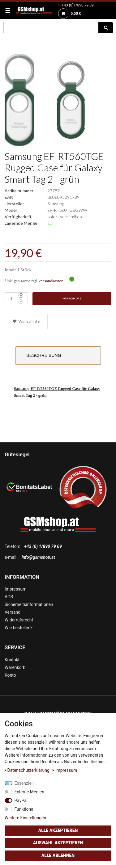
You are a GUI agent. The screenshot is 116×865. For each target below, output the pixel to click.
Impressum (15, 589)
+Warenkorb (71, 298)
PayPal (21, 800)
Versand (12, 612)
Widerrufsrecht (19, 619)
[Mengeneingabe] (11, 298)
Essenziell (24, 783)
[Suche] (106, 27)
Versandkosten (50, 281)
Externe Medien (29, 791)
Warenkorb (15, 667)
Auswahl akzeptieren (58, 842)
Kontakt (12, 659)
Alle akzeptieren (58, 830)
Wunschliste (26, 321)
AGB (9, 596)
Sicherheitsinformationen (29, 604)
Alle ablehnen (58, 855)
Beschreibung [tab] (44, 355)
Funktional (25, 809)
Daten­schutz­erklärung (27, 770)
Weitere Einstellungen (25, 817)
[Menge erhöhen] (21, 295)
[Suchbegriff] (51, 27)
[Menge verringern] (21, 301)
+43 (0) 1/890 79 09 (43, 546)
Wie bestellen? (18, 627)
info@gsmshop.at (38, 557)
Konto (10, 675)
